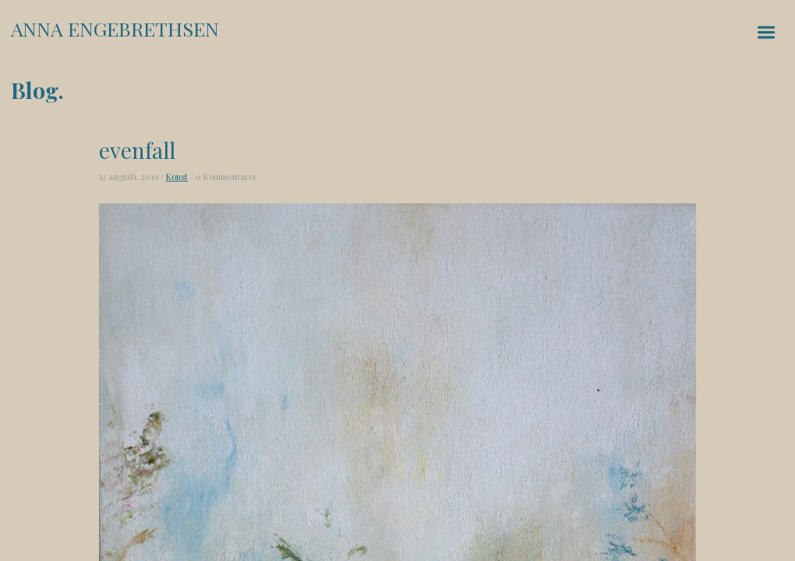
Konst (177, 176)
